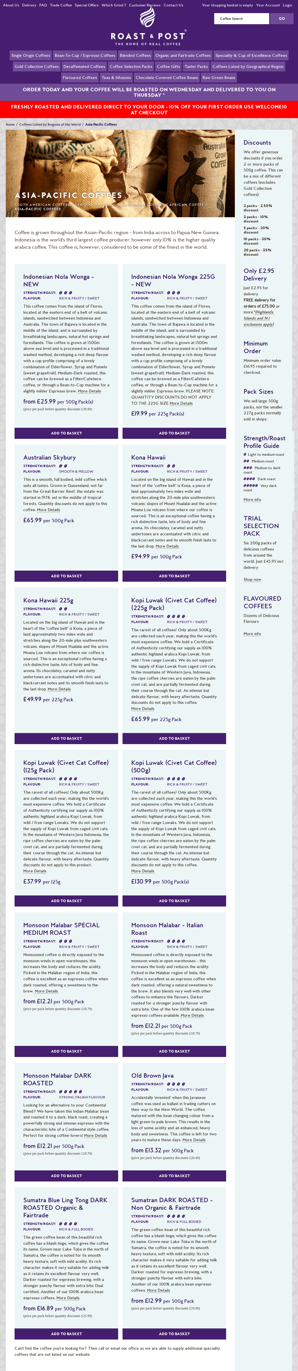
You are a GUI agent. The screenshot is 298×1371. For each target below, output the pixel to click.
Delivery (29, 5)
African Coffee (186, 198)
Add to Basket (66, 426)
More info (252, 492)
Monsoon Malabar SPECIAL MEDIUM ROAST (61, 922)
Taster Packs (196, 66)
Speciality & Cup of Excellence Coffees (251, 55)
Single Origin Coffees (30, 55)
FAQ (43, 5)
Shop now (252, 572)
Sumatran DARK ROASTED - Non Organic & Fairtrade (172, 1197)
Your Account (268, 5)
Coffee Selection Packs (131, 66)
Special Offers (87, 5)
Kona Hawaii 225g (48, 593)
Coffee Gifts (168, 66)
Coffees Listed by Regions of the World (50, 118)
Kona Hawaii (148, 450)
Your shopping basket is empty (227, 5)
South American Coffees (42, 198)
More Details (89, 384)
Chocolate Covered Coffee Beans (167, 77)
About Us (11, 5)
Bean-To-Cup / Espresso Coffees (85, 55)
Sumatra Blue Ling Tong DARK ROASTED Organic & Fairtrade (65, 1200)
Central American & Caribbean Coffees (120, 198)
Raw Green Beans (219, 77)
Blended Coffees (135, 55)
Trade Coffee (61, 5)
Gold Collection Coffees (37, 66)
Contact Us (173, 5)
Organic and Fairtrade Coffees (183, 55)
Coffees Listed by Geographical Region (247, 66)
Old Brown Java (152, 1068)
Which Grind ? (114, 5)
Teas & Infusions (116, 77)
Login (287, 5)
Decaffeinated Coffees (84, 66)
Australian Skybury (49, 450)
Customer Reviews (145, 5)
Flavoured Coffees (80, 77)
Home (10, 118)
